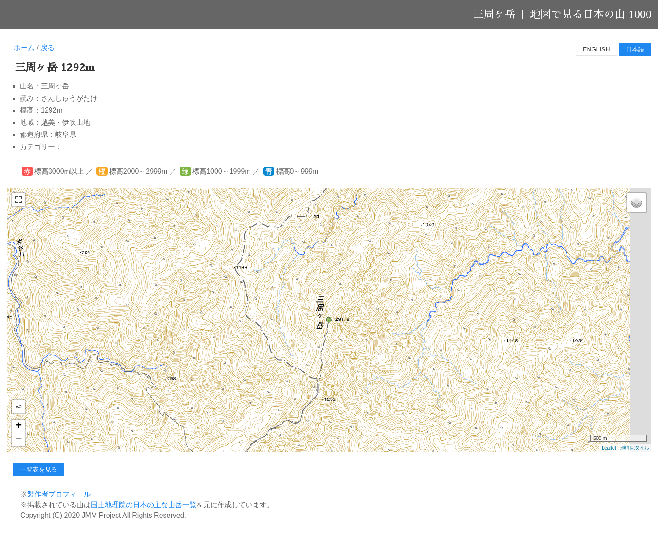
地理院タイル (634, 447)
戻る (47, 47)
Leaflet (609, 447)
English (596, 49)
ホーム (24, 47)
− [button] (19, 439)
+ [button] (19, 426)
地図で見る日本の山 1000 (590, 14)
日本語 (635, 49)
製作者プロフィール (59, 494)
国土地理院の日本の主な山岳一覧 (143, 504)
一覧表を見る (38, 469)
